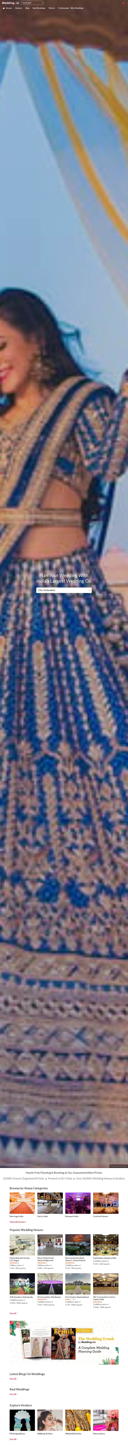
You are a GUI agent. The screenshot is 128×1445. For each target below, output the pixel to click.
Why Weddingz (77, 8)
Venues (10, 8)
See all (13, 1313)
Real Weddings (40, 8)
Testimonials (63, 8)
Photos (53, 8)
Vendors (19, 8)
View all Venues (17, 1222)
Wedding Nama (122, 1166)
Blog (28, 8)
